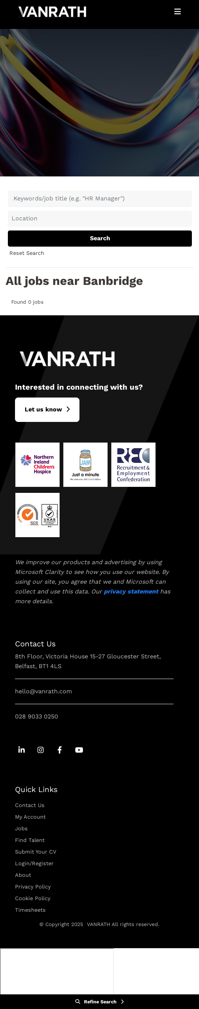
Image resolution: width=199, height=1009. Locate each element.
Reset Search (26, 253)
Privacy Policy (33, 887)
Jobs (21, 828)
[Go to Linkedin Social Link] (21, 750)
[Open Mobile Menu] (177, 12)
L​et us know (43, 409)
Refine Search (100, 1001)
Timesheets (30, 910)
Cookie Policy (32, 898)
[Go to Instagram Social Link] (40, 750)
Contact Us (30, 805)
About (23, 875)
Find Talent (30, 840)
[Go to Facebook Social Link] (59, 750)
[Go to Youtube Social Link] (78, 750)
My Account (30, 817)
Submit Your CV (35, 852)
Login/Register (34, 863)
